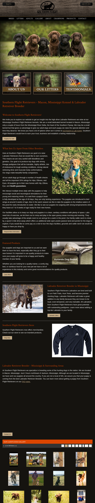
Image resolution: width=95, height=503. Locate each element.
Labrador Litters (53, 315)
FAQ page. (26, 382)
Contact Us (7, 434)
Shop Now (7, 338)
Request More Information (11, 231)
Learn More (7, 274)
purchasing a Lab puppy (72, 131)
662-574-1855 (86, 4)
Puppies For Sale (9, 138)
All (16, 445)
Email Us (8, 4)
